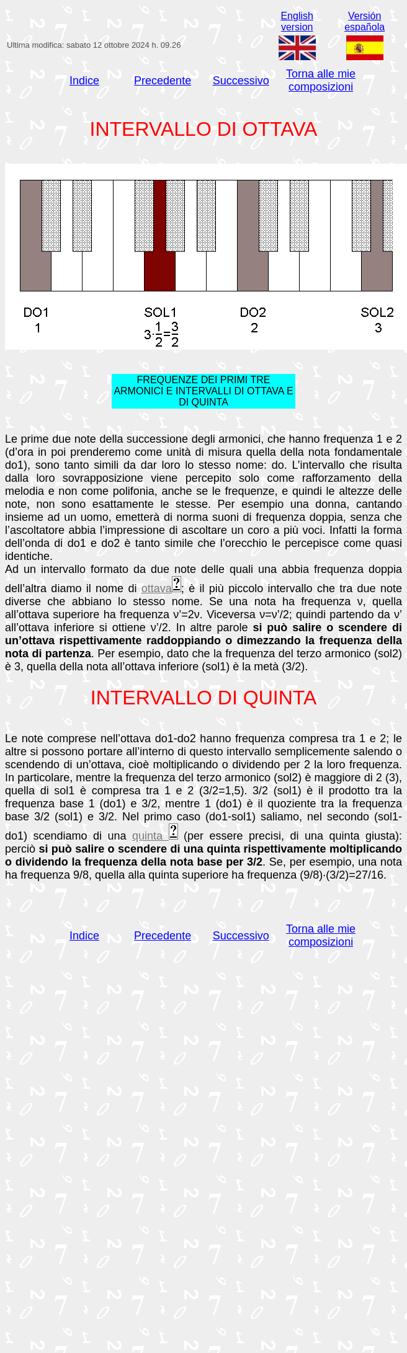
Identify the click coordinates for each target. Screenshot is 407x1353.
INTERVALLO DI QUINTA (204, 697)
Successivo (241, 80)
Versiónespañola (364, 21)
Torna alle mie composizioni (321, 80)
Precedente (162, 80)
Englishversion (296, 21)
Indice (84, 80)
